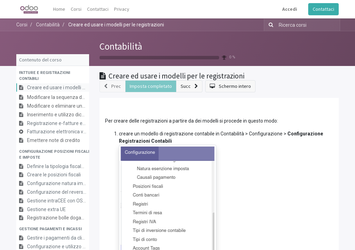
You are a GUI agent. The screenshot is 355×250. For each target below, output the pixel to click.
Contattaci (323, 9)
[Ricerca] (269, 25)
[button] (52, 76)
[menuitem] (59, 9)
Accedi (289, 9)
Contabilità (120, 46)
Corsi (21, 24)
